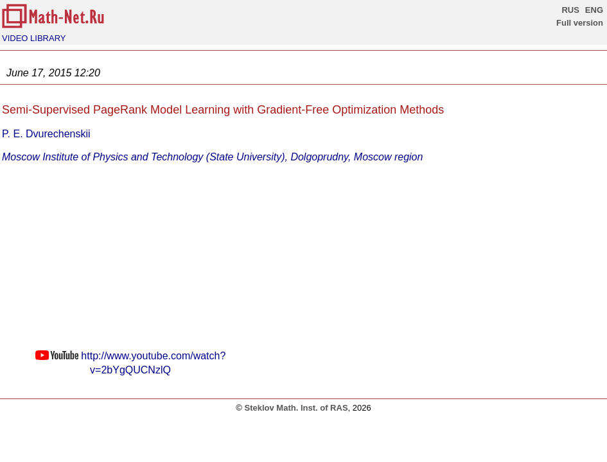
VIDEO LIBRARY (34, 38)
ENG (594, 10)
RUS (570, 10)
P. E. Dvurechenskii (46, 133)
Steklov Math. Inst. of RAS (295, 408)
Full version (579, 23)
